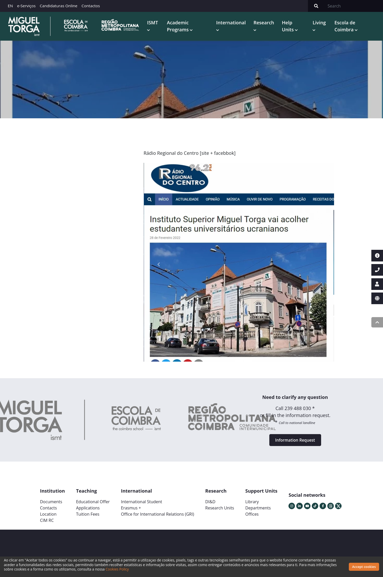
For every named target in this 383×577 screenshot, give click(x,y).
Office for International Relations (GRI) (157, 517)
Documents (51, 505)
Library (252, 505)
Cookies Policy (117, 569)
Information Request (295, 442)
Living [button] (320, 23)
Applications (88, 511)
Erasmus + (131, 511)
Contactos (91, 5)
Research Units (219, 511)
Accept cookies (364, 566)
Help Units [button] (290, 26)
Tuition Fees (87, 517)
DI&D (210, 505)
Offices (252, 517)
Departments (258, 511)
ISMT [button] (155, 23)
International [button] (232, 23)
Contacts (48, 511)
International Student (141, 505)
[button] (159, 265)
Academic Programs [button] (180, 26)
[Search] (353, 6)
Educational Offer (93, 505)
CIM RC (47, 524)
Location (48, 517)
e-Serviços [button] (26, 5)
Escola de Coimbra (345, 26)
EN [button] (10, 5)
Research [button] (265, 23)
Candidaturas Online (58, 5)
